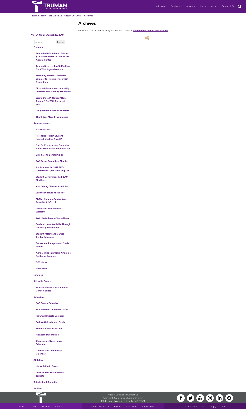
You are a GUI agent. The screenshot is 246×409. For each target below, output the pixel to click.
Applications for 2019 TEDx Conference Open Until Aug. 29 (52, 169)
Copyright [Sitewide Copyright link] (108, 398)
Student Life (228, 6)
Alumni (203, 6)
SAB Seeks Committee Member (52, 161)
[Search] (44, 42)
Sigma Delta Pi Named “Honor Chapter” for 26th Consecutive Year (52, 101)
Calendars (39, 297)
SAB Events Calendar (47, 303)
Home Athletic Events (47, 366)
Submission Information (46, 382)
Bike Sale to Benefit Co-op (49, 154)
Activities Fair (43, 129)
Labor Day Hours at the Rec (50, 192)
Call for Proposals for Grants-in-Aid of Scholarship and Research (53, 147)
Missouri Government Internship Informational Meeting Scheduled (53, 90)
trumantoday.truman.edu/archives (150, 30)
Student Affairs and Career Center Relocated (50, 235)
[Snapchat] (229, 397)
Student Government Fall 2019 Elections (52, 179)
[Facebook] (181, 397)
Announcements (42, 123)
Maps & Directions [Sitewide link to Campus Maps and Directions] (117, 394)
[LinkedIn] (220, 397)
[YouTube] (200, 397)
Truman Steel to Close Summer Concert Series (52, 289)
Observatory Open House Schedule (49, 343)
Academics (176, 6)
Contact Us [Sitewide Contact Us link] (132, 394)
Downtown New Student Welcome (48, 210)
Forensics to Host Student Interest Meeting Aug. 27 (49, 137)
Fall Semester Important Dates (52, 309)
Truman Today (38, 15)
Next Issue (41, 268)
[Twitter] (191, 397)
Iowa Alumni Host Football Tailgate (50, 374)
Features (38, 47)
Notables (38, 275)
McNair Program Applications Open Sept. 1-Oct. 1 (51, 201)
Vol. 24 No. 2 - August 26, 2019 (65, 15)
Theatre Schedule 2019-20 (49, 328)
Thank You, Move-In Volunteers (52, 117)
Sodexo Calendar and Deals (50, 322)
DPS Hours (41, 262)
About (214, 6)
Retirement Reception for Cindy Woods (52, 245)
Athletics (190, 6)
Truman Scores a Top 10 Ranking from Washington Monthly (53, 68)
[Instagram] (210, 397)
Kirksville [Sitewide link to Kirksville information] (129, 401)
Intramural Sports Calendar (50, 316)
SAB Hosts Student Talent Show (52, 218)
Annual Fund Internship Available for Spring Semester (53, 254)
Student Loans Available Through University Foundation (53, 226)
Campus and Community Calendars (49, 352)
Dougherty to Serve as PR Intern (52, 110)
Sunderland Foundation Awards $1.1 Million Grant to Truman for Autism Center (52, 56)
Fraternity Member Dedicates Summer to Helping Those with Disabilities (52, 79)
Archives (88, 15)
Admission (161, 6)
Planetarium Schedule (47, 334)
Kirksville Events (42, 281)
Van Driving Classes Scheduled (52, 186)
